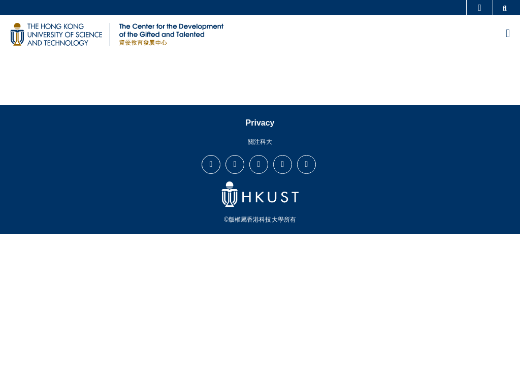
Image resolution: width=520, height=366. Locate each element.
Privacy (260, 122)
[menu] (508, 34)
